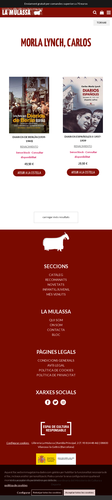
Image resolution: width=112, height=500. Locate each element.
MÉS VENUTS (56, 294)
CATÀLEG (56, 275)
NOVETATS (56, 284)
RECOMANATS (56, 279)
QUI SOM (56, 320)
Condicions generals (56, 360)
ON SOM (56, 325)
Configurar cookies (17, 443)
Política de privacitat (56, 375)
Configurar (23, 492)
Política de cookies (56, 370)
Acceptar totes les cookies (79, 492)
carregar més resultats (56, 217)
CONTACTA (56, 330)
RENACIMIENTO (29, 146)
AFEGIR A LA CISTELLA (29, 173)
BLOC (56, 335)
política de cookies (15, 485)
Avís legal (56, 365)
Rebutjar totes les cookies (47, 492)
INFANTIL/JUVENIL (56, 289)
